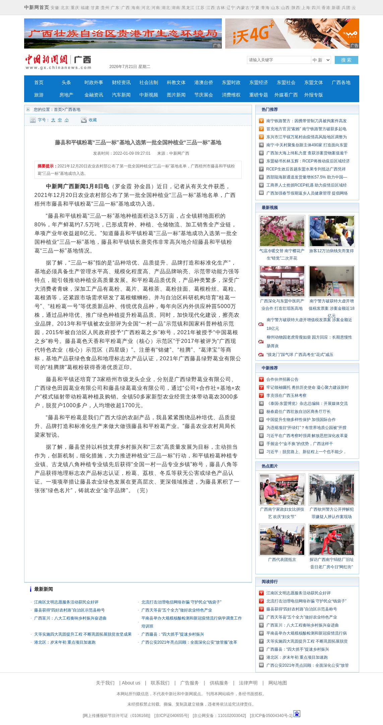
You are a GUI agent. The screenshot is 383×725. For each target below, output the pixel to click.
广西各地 (341, 82)
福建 (85, 7)
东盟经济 (258, 82)
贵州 (105, 7)
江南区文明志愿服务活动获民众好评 (66, 602)
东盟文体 (313, 82)
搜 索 (346, 60)
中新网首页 (36, 7)
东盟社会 (286, 82)
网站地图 (277, 682)
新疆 (336, 7)
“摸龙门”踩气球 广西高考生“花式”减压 (300, 354)
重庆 (75, 7)
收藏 (93, 120)
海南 (135, 7)
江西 (210, 7)
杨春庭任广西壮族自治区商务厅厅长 (298, 411)
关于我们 (105, 682)
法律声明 (248, 682)
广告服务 (189, 682)
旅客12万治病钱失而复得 (331, 250)
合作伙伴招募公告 (282, 379)
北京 (65, 7)
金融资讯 (93, 94)
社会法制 (148, 82)
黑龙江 (188, 7)
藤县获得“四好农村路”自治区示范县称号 (69, 610)
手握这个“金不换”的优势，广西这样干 (299, 443)
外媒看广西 (286, 94)
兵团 (346, 7)
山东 (275, 7)
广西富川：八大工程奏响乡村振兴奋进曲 (70, 618)
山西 (285, 7)
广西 (125, 7)
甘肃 (95, 7)
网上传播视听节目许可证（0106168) (116, 715)
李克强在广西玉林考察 (286, 395)
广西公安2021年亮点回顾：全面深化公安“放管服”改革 (189, 642)
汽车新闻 (121, 94)
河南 (155, 7)
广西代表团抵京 (282, 559)
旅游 (39, 94)
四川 (316, 7)
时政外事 (93, 82)
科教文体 (176, 82)
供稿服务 (219, 682)
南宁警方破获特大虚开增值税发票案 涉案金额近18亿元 (332, 308)
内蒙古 (243, 7)
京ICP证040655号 (171, 715)
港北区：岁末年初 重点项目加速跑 (64, 642)
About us (131, 682)
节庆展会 (203, 94)
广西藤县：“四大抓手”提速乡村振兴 (172, 634)
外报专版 (313, 94)
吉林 (220, 7)
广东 (115, 7)
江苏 (200, 7)
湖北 (166, 7)
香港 (326, 7)
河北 (145, 7)
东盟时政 (231, 82)
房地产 (66, 94)
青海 (265, 7)
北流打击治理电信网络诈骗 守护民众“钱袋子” (181, 602)
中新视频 (148, 94)
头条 (66, 82)
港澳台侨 (203, 82)
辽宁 (231, 7)
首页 (39, 82)
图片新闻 (176, 94)
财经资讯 (121, 82)
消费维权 (231, 94)
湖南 (176, 7)
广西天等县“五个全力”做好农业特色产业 (176, 610)
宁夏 (255, 7)
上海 (306, 7)
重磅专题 (258, 94)
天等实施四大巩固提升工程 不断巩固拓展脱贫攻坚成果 (83, 634)
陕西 (296, 7)
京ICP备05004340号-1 (271, 715)
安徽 (55, 7)
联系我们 (160, 682)
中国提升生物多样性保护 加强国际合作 (301, 419)
